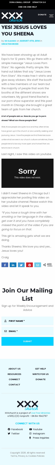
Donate (42, 15)
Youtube (35, 429)
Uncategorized (9, 44)
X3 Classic (10, 41)
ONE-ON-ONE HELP (27, 7)
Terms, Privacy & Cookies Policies (27, 456)
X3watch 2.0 (39, 2)
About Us (15, 368)
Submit (27, 341)
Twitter (14, 433)
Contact (14, 384)
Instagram (37, 433)
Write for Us (40, 374)
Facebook (15, 429)
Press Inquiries (39, 438)
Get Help (40, 368)
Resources (14, 374)
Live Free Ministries (40, 412)
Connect (14, 379)
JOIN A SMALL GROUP (19, 2)
